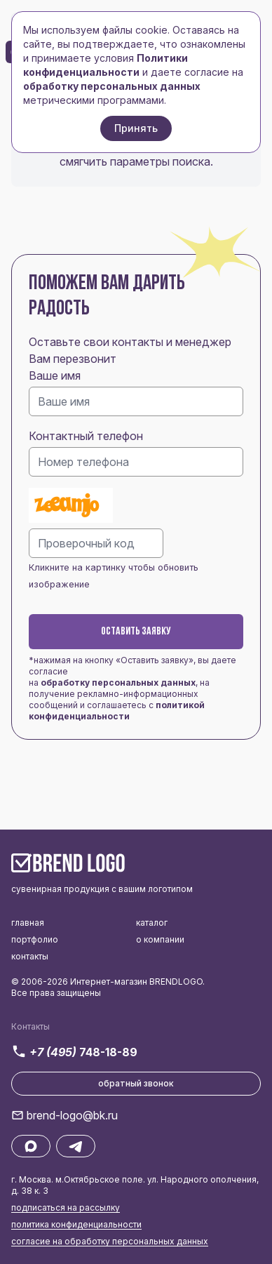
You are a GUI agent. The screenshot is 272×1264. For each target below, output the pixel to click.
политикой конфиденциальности (117, 710)
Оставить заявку (136, 631)
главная (27, 922)
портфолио (34, 939)
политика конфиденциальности (76, 1224)
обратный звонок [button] (136, 1083)
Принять (136, 128)
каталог (152, 922)
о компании (160, 939)
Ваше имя (55, 375)
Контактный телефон (86, 436)
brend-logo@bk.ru (72, 1115)
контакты (29, 956)
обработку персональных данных (118, 682)
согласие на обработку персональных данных (109, 1241)
